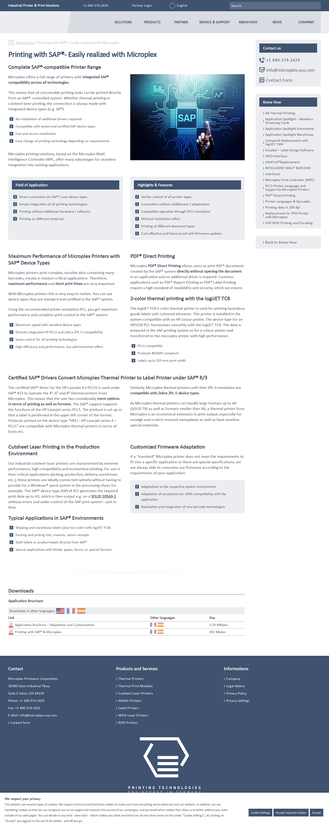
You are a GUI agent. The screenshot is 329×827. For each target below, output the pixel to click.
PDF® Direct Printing (280, 195)
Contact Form (279, 80)
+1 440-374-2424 (95, 5)
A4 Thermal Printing (280, 113)
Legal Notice (235, 686)
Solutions (123, 22)
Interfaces (272, 174)
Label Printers (128, 708)
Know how (25, 42)
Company (306, 22)
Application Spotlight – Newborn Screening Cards (289, 121)
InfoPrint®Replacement (282, 162)
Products (152, 22)
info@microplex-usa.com (290, 70)
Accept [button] (316, 813)
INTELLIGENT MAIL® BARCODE (288, 168)
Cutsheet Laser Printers (135, 693)
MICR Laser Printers (133, 715)
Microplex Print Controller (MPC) (290, 180)
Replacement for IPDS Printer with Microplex (287, 215)
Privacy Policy (236, 693)
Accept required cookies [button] (291, 813)
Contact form (20, 722)
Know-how (248, 22)
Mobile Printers (129, 700)
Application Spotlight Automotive (289, 128)
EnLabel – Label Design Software (289, 150)
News (277, 22)
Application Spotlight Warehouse (289, 134)
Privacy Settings (237, 700)
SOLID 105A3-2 (103, 496)
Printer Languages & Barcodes (287, 201)
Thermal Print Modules (135, 686)
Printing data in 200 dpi (282, 207)
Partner (181, 22)
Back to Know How (281, 242)
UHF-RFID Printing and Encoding (289, 223)
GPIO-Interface (276, 156)
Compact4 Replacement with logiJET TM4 (286, 142)
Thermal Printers (130, 678)
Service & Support (214, 22)
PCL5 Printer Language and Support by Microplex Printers (287, 187)
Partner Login (142, 5)
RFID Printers (128, 722)
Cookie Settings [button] (260, 813)
